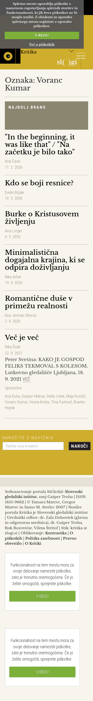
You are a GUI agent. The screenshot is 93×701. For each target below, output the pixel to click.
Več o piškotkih (42, 44)
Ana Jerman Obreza (20, 315)
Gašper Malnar (33, 396)
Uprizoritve (13, 387)
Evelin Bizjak (14, 192)
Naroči (79, 446)
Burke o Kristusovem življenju (42, 218)
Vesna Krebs (39, 401)
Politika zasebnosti (42, 538)
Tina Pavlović (61, 401)
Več (26, 379)
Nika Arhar (13, 276)
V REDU (42, 35)
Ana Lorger (13, 230)
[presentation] (39, 460)
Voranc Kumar (16, 401)
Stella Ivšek (55, 396)
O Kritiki (33, 543)
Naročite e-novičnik (28, 437)
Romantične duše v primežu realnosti (38, 302)
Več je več (22, 337)
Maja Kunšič (75, 396)
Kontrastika (56, 533)
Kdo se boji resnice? (39, 183)
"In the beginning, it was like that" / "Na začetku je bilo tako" (40, 144)
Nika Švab (12, 346)
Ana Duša (12, 396)
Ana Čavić (13, 161)
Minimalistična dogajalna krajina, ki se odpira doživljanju (45, 260)
